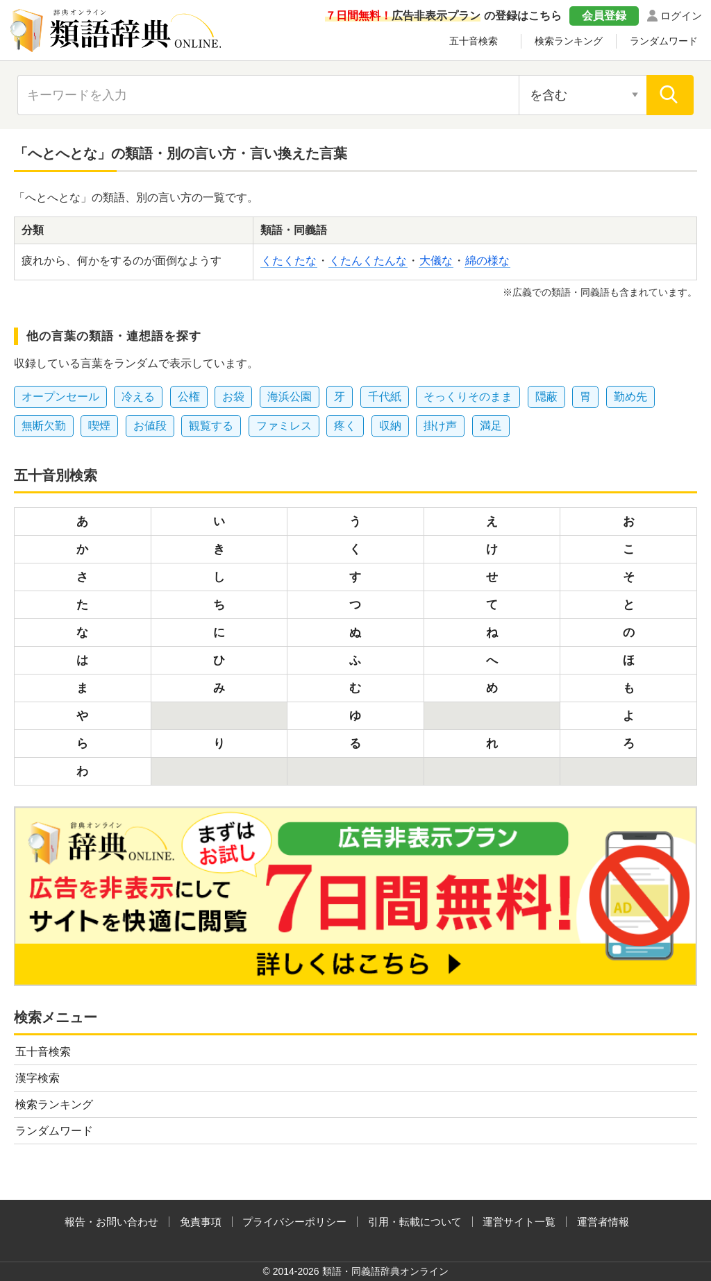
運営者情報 (603, 1221)
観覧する (211, 426)
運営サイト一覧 (519, 1221)
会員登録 (604, 16)
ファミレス (284, 426)
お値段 (150, 426)
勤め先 (630, 396)
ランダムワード (664, 40)
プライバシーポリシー (294, 1221)
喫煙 (99, 426)
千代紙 (384, 396)
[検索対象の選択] (582, 95)
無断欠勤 (44, 426)
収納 (390, 426)
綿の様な (487, 260)
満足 (491, 426)
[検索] (670, 95)
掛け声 (440, 426)
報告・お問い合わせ (111, 1221)
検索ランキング (569, 40)
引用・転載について (415, 1221)
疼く (345, 426)
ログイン (681, 16)
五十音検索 (473, 40)
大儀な (436, 260)
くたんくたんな (368, 260)
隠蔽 (546, 396)
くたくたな (289, 260)
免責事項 (200, 1221)
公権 (189, 396)
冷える (138, 396)
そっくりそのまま (468, 396)
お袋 (233, 396)
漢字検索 (37, 1078)
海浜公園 (289, 396)
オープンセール (60, 396)
